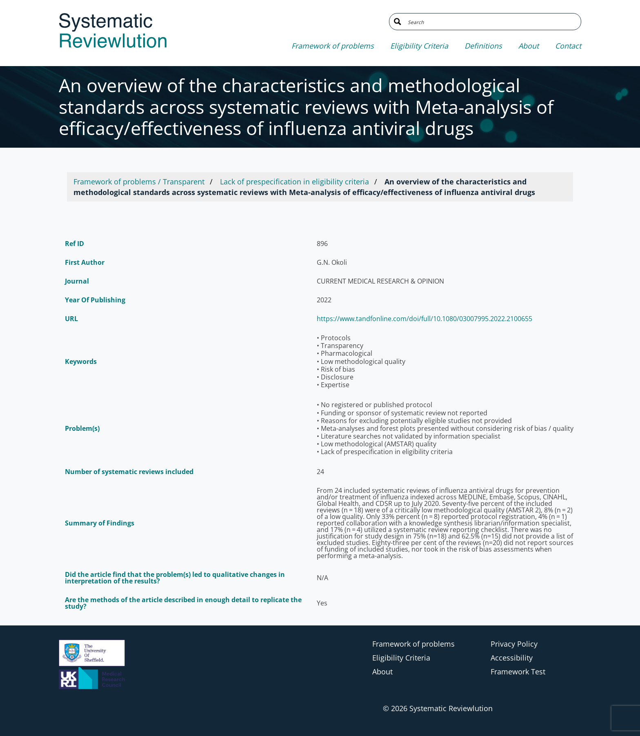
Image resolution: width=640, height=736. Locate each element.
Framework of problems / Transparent (138, 181)
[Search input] (491, 22)
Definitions (483, 46)
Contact (568, 46)
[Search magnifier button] (397, 21)
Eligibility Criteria (419, 46)
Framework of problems (332, 46)
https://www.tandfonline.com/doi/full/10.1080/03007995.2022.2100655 (424, 318)
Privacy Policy (514, 644)
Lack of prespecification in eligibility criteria (294, 181)
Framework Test (518, 671)
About (528, 46)
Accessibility (512, 658)
